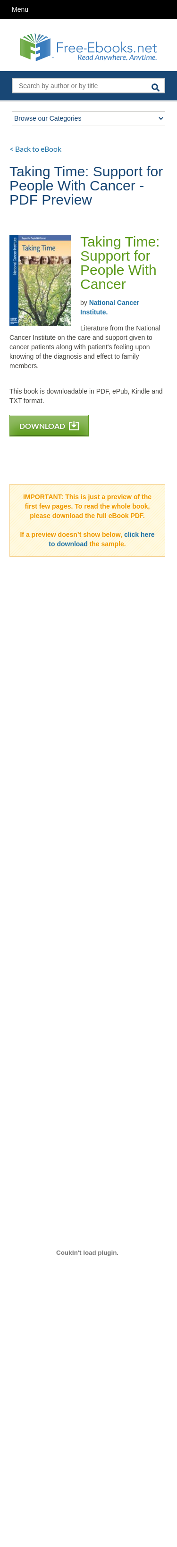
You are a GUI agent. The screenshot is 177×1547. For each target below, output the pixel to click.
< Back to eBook (35, 148)
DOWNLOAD (49, 425)
